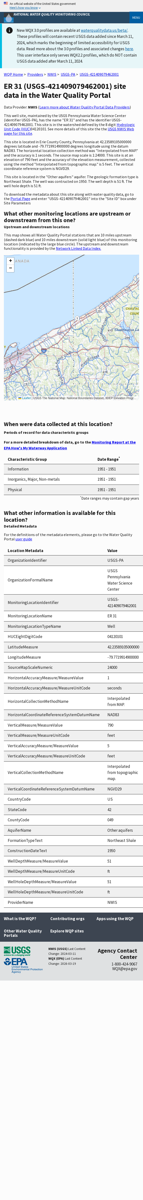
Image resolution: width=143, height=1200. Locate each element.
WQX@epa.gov (124, 968)
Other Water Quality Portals (23, 933)
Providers (35, 74)
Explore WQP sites (67, 931)
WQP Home (13, 74)
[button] (10, 261)
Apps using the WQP (115, 918)
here (129, 48)
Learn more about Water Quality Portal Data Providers (84, 107)
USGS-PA (68, 74)
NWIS (51, 74)
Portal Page (20, 198)
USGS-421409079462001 (99, 74)
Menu (136, 17)
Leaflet (24, 398)
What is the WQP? (20, 918)
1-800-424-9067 (124, 964)
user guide (23, 539)
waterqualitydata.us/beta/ (104, 30)
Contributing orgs (67, 918)
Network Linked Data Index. (78, 248)
